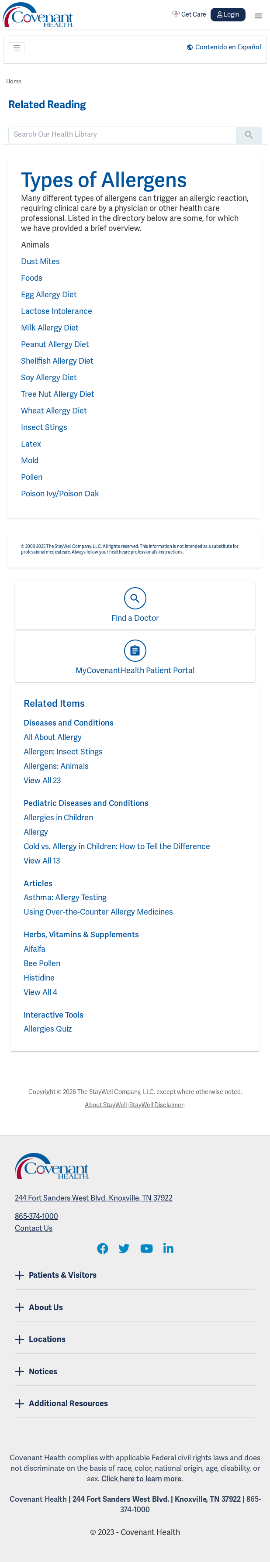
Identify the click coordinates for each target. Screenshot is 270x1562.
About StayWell (106, 1105)
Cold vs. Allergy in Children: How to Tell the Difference (117, 846)
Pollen (31, 477)
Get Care (189, 14)
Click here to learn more (141, 1478)
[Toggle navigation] (16, 48)
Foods (31, 278)
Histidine (39, 978)
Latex (31, 444)
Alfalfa (34, 949)
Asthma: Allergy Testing (65, 897)
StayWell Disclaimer (156, 1105)
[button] (258, 14)
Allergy (36, 832)
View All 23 (42, 780)
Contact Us (33, 1228)
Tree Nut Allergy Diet (57, 394)
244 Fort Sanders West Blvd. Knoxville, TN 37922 (94, 1198)
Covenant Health (38, 1499)
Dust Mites (40, 261)
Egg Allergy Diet (49, 294)
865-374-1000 (36, 1216)
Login (228, 14)
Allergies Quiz (48, 1029)
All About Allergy (53, 737)
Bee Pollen (42, 963)
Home (13, 81)
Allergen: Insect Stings (63, 752)
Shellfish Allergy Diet (57, 361)
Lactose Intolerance (56, 311)
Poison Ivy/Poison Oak (60, 494)
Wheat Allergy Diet (54, 411)
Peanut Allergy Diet (55, 344)
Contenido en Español (228, 47)
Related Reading (47, 104)
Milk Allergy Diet (50, 328)
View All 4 (40, 992)
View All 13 (42, 861)
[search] (122, 134)
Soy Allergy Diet (49, 377)
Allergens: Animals (56, 766)
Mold (29, 460)
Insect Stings (44, 427)
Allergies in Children (58, 817)
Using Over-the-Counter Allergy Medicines (98, 912)
